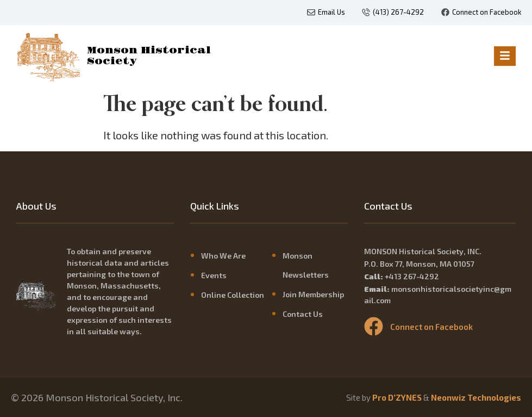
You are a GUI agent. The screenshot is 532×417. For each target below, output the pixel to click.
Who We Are (223, 255)
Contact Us (303, 313)
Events (214, 275)
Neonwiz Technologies (476, 397)
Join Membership (313, 294)
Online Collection (232, 294)
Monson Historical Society (149, 56)
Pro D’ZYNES (397, 397)
